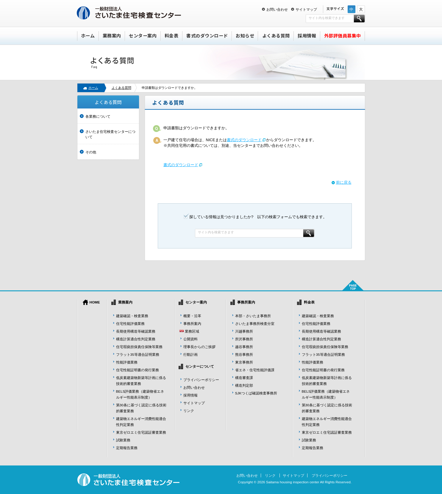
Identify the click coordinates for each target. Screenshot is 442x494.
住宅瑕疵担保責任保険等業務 (139, 347)
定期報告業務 (127, 448)
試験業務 (123, 440)
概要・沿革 (192, 316)
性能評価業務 (127, 362)
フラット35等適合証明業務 (137, 354)
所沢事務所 (244, 339)
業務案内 (112, 35)
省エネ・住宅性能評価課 (254, 370)
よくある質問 (276, 35)
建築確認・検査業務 (132, 316)
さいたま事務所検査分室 (254, 323)
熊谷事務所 (244, 354)
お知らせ (245, 35)
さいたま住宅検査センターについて (110, 134)
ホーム (88, 35)
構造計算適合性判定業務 (135, 339)
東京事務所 (244, 362)
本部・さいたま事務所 (253, 316)
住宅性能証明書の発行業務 (137, 370)
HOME (95, 302)
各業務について (97, 116)
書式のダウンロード (207, 35)
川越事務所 (244, 331)
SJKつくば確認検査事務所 (256, 393)
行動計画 (190, 354)
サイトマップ (306, 9)
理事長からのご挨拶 (199, 347)
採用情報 (307, 35)
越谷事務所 (244, 347)
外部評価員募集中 (342, 35)
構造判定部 (244, 385)
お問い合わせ (277, 9)
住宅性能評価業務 (130, 323)
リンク (188, 411)
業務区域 (192, 331)
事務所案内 (192, 323)
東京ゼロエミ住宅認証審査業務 (141, 432)
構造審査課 (244, 378)
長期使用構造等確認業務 (135, 331)
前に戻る (344, 182)
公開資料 (190, 339)
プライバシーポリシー (201, 380)
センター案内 (143, 35)
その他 (90, 152)
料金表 (172, 35)
